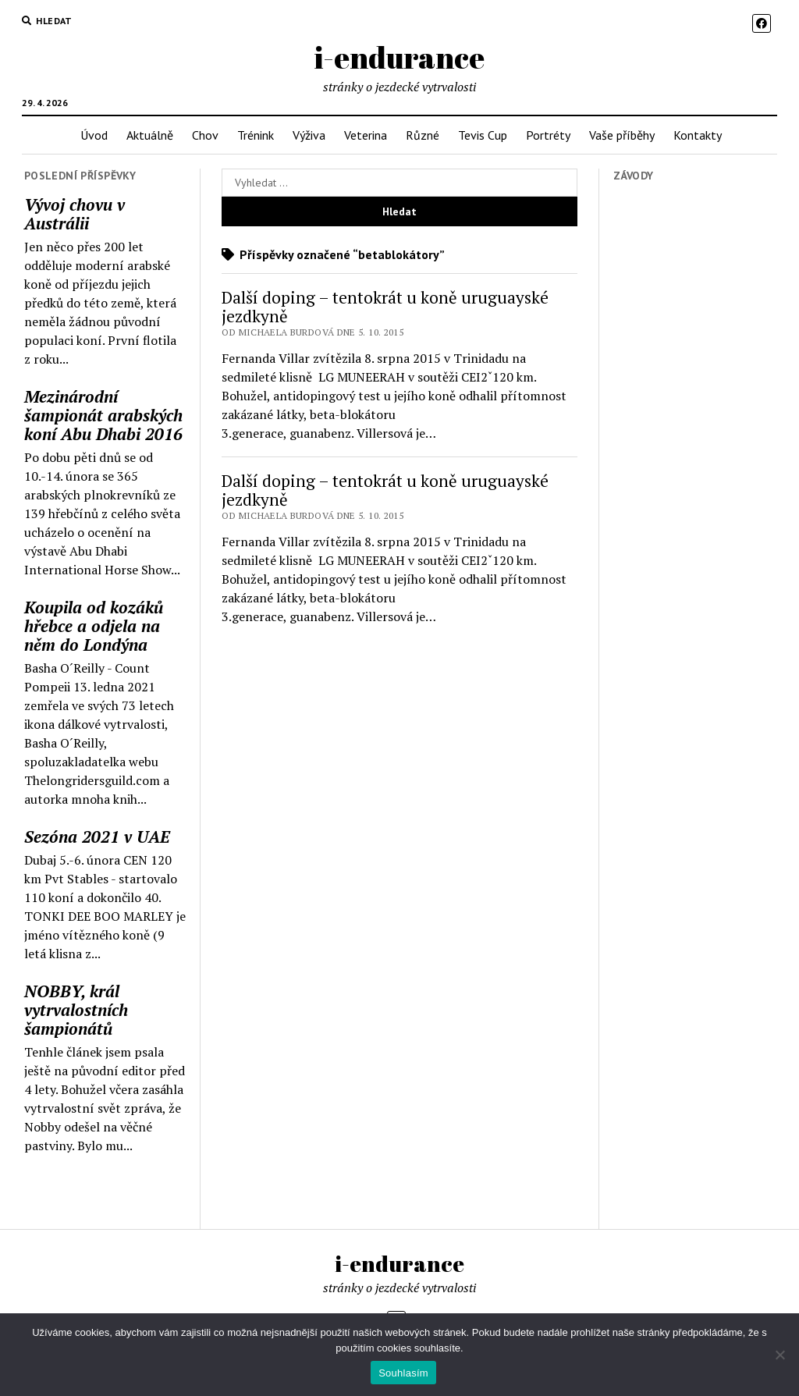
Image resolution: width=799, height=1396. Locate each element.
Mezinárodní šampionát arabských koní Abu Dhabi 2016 (103, 415)
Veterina (365, 135)
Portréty (548, 135)
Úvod (94, 135)
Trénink (255, 135)
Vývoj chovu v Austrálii (74, 214)
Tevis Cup (482, 135)
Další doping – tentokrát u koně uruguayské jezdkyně (385, 306)
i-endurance (399, 57)
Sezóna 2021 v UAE (97, 836)
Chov (205, 135)
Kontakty (697, 135)
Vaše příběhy (622, 135)
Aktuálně (149, 135)
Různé (422, 135)
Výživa (309, 135)
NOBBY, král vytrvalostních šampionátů (76, 1010)
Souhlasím (403, 1373)
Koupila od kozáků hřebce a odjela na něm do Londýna (93, 626)
